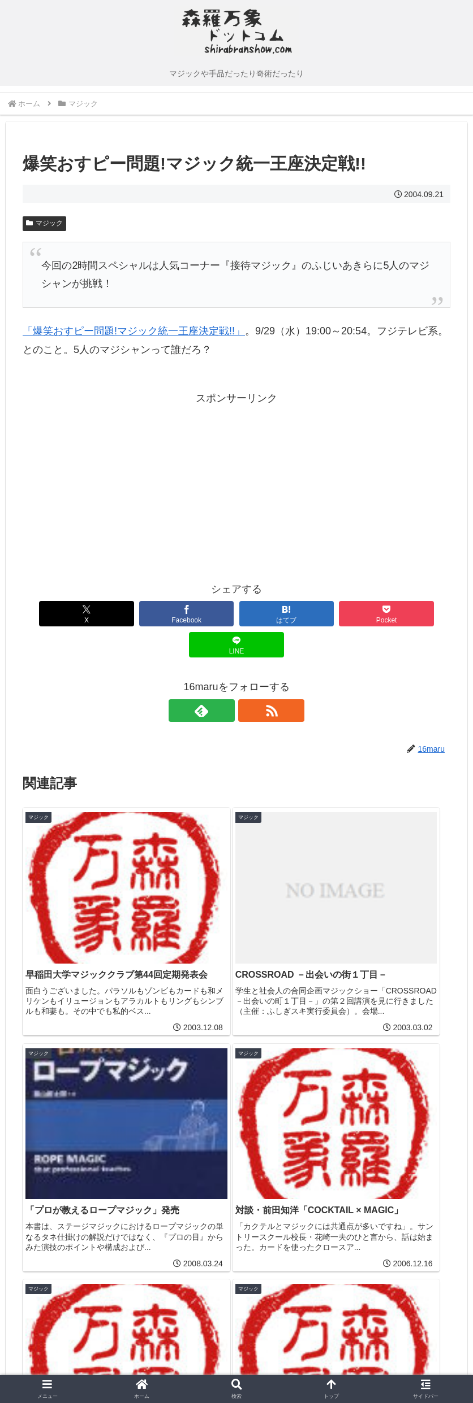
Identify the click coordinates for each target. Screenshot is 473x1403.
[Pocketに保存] (323, 613)
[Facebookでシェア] (150, 613)
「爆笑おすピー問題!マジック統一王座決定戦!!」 (134, 331)
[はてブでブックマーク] (236, 613)
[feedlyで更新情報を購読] (223, 679)
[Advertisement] (130, 486)
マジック (44, 223)
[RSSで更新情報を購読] (249, 679)
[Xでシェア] (63, 613)
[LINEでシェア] (409, 613)
